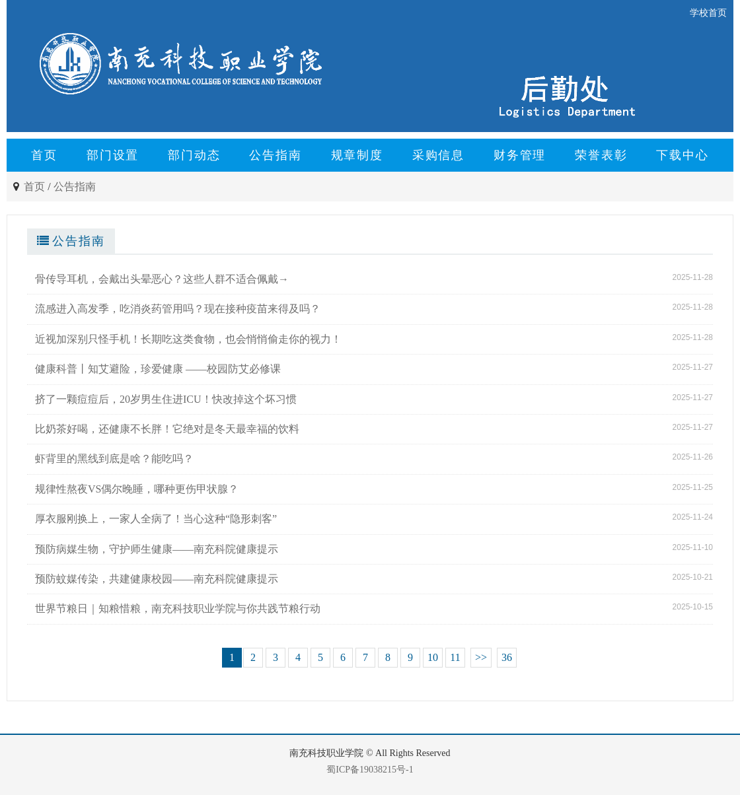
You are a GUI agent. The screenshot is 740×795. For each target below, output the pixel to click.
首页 (44, 155)
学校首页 (708, 13)
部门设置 (113, 155)
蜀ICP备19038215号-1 (369, 770)
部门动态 (194, 155)
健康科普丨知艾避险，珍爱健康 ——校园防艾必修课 (158, 368)
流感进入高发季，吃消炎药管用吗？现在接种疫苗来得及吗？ (177, 308)
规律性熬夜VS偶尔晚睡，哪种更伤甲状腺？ (137, 489)
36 (506, 657)
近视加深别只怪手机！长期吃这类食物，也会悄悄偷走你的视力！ (188, 339)
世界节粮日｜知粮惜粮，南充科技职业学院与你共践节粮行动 (177, 608)
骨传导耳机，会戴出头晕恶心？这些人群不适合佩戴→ (162, 279)
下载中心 (682, 155)
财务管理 (520, 155)
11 (455, 657)
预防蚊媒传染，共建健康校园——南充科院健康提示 (156, 578)
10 (432, 657)
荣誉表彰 (601, 155)
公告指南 (275, 155)
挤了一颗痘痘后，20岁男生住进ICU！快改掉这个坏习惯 (166, 399)
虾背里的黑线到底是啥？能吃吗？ (114, 458)
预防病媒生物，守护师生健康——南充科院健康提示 (156, 549)
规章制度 (357, 155)
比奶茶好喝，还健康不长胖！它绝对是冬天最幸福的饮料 (167, 428)
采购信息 (438, 155)
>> (481, 657)
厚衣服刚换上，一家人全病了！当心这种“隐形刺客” (156, 518)
